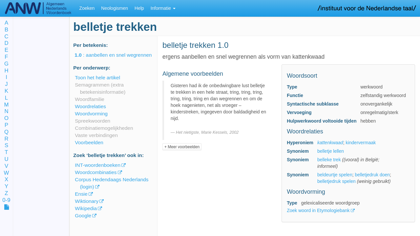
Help (139, 8)
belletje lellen (330, 151)
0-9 (6, 200)
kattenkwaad (330, 142)
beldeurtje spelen (334, 174)
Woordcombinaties (95, 172)
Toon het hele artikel (97, 77)
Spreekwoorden (92, 121)
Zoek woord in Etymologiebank (319, 210)
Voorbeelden (89, 142)
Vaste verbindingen (96, 135)
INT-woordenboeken (97, 165)
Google (83, 215)
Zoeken (87, 8)
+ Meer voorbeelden (182, 147)
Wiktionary (86, 201)
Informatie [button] (163, 8)
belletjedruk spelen (336, 181)
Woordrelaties (90, 106)
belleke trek (329, 159)
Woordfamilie (89, 99)
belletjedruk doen (372, 174)
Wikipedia (86, 208)
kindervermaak (361, 142)
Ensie (81, 194)
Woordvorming (91, 113)
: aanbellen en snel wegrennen (118, 55)
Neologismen (114, 8)
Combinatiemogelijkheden (104, 128)
